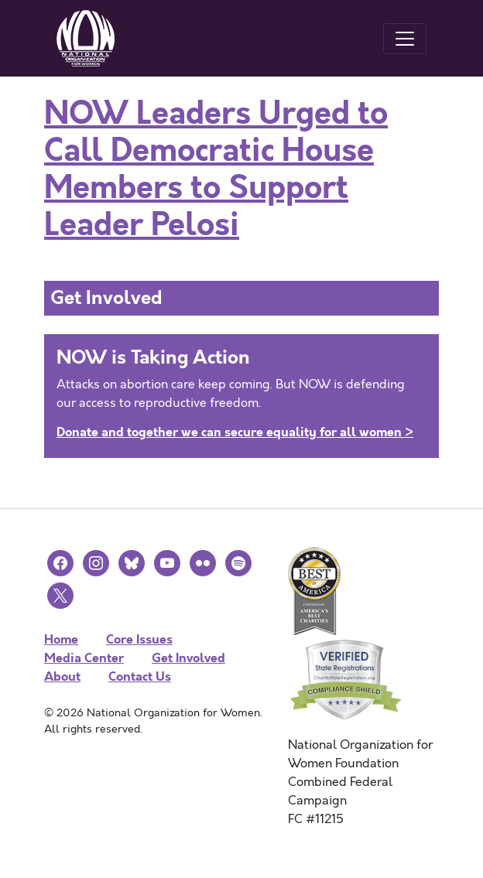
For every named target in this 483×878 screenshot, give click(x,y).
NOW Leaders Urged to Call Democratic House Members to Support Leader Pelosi (216, 169)
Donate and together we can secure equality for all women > (235, 432)
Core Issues (139, 639)
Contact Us (139, 676)
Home (61, 639)
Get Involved (188, 658)
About (62, 676)
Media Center (84, 658)
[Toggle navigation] (404, 38)
